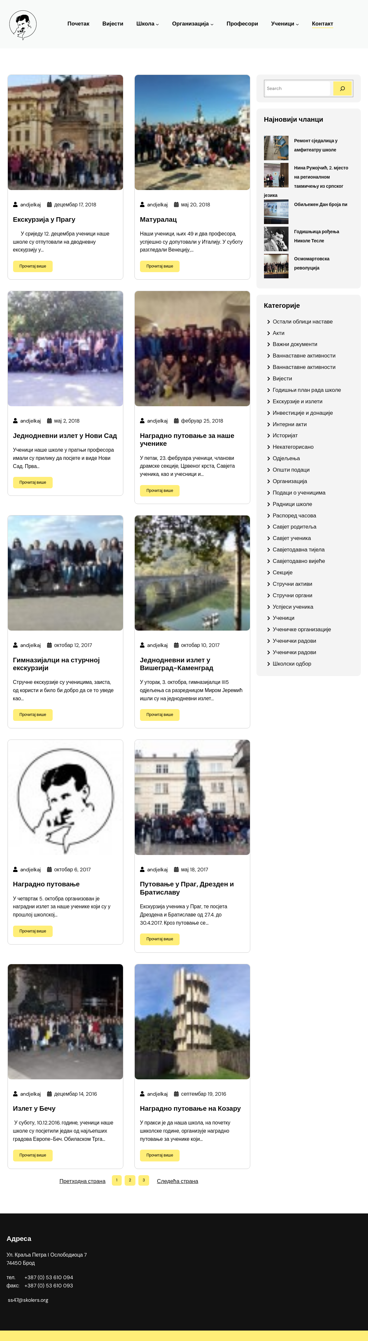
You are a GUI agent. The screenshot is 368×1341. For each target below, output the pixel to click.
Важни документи (295, 344)
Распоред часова (294, 515)
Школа (145, 23)
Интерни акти (290, 424)
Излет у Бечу (34, 1109)
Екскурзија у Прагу (44, 220)
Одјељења (286, 458)
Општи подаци (291, 469)
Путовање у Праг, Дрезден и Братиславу (187, 888)
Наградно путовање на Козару (190, 1109)
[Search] (342, 88)
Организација (190, 23)
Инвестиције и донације (303, 412)
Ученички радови (294, 640)
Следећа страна (177, 1181)
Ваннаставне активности (304, 355)
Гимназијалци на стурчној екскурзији (56, 664)
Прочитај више (33, 266)
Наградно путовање (46, 884)
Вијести (282, 378)
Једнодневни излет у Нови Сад (65, 436)
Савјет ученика (292, 538)
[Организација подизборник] (212, 24)
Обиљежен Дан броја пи (320, 204)
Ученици (282, 23)
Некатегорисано (293, 446)
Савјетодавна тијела (299, 549)
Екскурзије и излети (298, 401)
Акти (279, 333)
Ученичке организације (302, 629)
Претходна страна (83, 1181)
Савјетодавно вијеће (299, 561)
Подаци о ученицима (299, 492)
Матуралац (158, 220)
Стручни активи (292, 583)
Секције (283, 572)
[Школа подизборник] (157, 24)
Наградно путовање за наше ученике (187, 440)
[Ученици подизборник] (297, 24)
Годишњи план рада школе (307, 389)
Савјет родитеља (295, 526)
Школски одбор (292, 663)
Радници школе (292, 504)
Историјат (285, 435)
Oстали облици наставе (303, 321)
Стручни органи (292, 595)
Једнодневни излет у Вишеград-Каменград (177, 664)
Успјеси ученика (293, 606)
